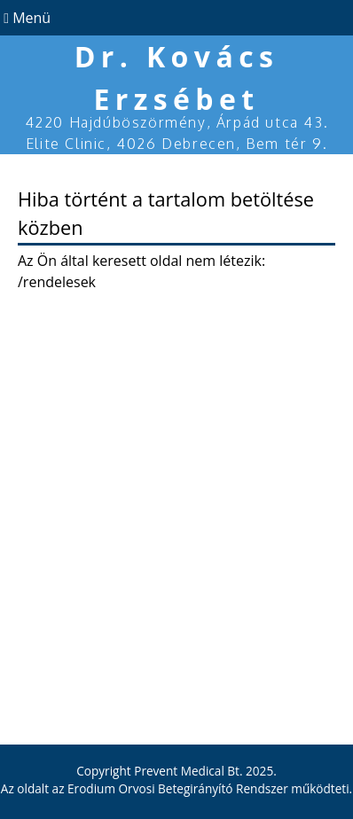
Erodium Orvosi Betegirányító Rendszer (177, 788)
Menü (25, 17)
